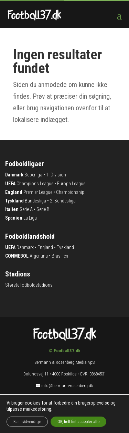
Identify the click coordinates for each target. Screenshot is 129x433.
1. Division (56, 174)
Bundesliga (35, 200)
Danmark (25, 247)
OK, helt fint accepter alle (78, 421)
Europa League (71, 183)
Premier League (37, 192)
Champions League (35, 183)
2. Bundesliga (63, 200)
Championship (70, 192)
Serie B (43, 209)
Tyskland (65, 247)
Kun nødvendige (27, 421)
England (45, 247)
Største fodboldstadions (29, 285)
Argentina (39, 256)
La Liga (30, 218)
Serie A (26, 209)
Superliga (33, 174)
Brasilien (60, 256)
